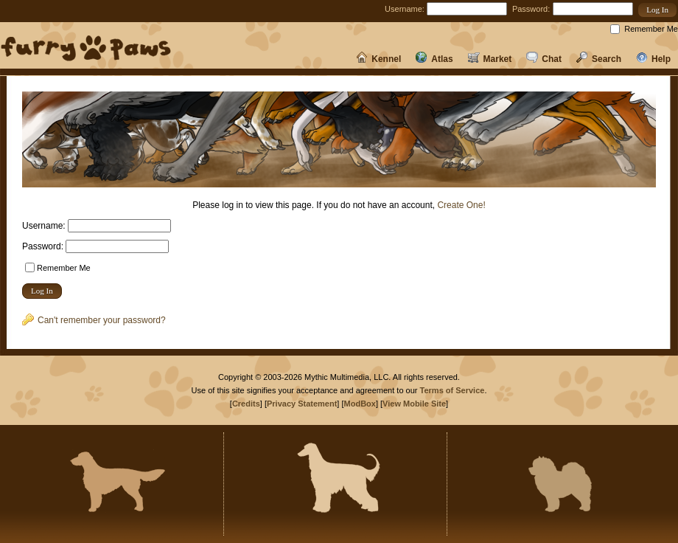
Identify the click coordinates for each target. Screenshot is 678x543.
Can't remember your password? (94, 320)
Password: (531, 8)
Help (653, 59)
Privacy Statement (302, 403)
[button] (657, 10)
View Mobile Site (414, 403)
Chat (544, 59)
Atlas (434, 59)
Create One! (461, 205)
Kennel (378, 59)
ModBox (360, 403)
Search (598, 59)
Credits (246, 403)
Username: (404, 8)
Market (490, 59)
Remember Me (651, 28)
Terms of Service (452, 390)
